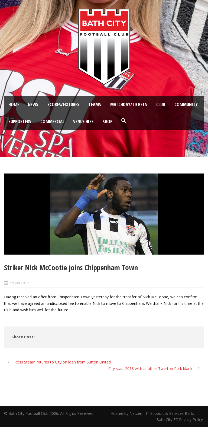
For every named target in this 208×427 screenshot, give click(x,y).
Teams (95, 104)
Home (13, 104)
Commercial (52, 121)
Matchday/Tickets (128, 104)
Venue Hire (83, 121)
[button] (124, 120)
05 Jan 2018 (19, 282)
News (33, 104)
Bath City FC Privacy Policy (180, 419)
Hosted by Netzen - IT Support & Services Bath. (152, 413)
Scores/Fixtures (63, 104)
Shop (107, 121)
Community (186, 104)
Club (160, 104)
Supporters (19, 121)
